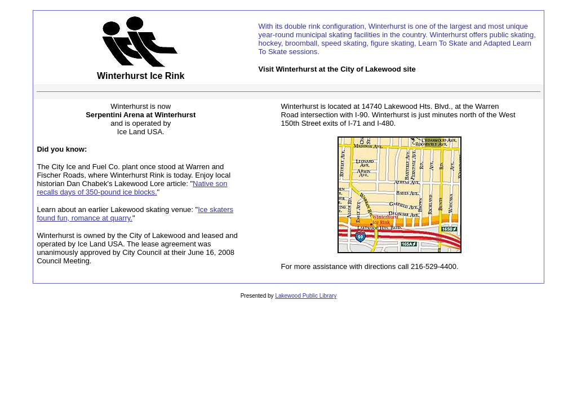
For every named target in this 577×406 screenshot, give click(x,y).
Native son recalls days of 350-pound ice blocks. (132, 187)
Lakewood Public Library (305, 296)
